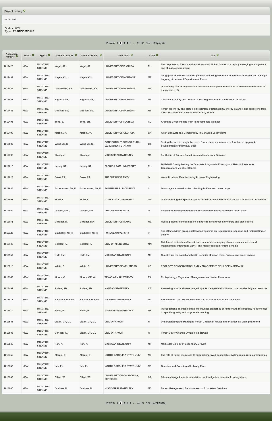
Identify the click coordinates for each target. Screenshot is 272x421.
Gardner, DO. (87, 221)
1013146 (8, 244)
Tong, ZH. (85, 121)
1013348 (8, 277)
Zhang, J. (85, 155)
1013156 (8, 255)
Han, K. (84, 344)
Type (43, 55)
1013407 (8, 288)
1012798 (8, 155)
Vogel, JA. (85, 66)
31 (138, 43)
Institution (124, 55)
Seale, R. (85, 310)
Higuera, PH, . (87, 99)
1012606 (8, 144)
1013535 (8, 321)
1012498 (8, 132)
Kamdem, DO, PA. (90, 299)
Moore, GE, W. (88, 277)
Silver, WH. (86, 377)
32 (143, 43)
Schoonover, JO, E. (90, 188)
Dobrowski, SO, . (89, 88)
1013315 (8, 266)
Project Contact (90, 55)
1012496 (8, 121)
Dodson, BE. (87, 110)
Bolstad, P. (86, 244)
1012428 (8, 66)
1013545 (8, 344)
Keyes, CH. (86, 77)
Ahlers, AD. (86, 288)
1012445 (8, 110)
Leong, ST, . (86, 166)
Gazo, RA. (85, 177)
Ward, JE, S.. (87, 144)
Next (148, 43)
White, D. (85, 266)
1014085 (8, 388)
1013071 (8, 221)
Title (213, 55)
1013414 (8, 310)
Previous (110, 43)
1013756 (8, 366)
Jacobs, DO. (87, 210)
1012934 (8, 188)
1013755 (8, 355)
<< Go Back (10, 19)
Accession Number (12, 55)
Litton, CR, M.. (88, 321)
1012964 (8, 210)
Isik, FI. (84, 366)
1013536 (8, 332)
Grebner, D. (86, 388)
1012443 (8, 99)
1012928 (8, 177)
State (152, 55)
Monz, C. (85, 199)
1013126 (8, 232)
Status (27, 55)
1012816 (8, 166)
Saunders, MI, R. (89, 232)
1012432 (8, 77)
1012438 (8, 88)
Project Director (65, 55)
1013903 (8, 377)
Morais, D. (85, 355)
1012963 (8, 199)
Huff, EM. (85, 255)
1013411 (8, 299)
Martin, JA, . (86, 132)
